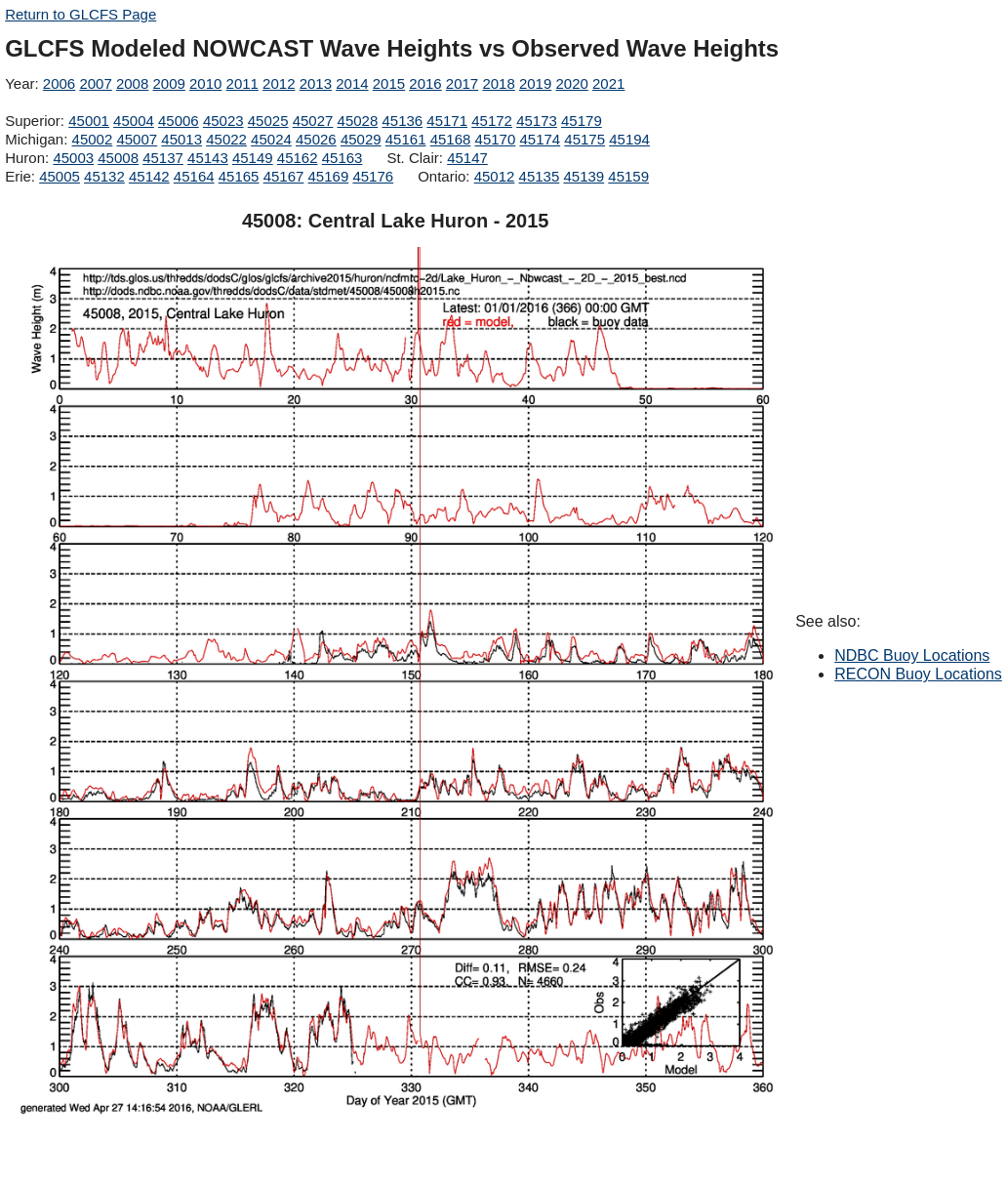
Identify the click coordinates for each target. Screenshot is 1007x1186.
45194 (629, 139)
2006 (59, 83)
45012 (494, 176)
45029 (361, 139)
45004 (133, 120)
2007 (95, 83)
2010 (205, 83)
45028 (358, 120)
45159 (628, 176)
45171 (446, 120)
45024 (271, 139)
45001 (88, 120)
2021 (608, 83)
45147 (467, 157)
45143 (207, 157)
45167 (283, 176)
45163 (342, 157)
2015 (389, 83)
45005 (59, 176)
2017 (462, 83)
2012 (278, 83)
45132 (104, 176)
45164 (194, 176)
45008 (118, 157)
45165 (239, 176)
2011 (242, 83)
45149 (252, 157)
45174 (539, 139)
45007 (136, 139)
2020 (571, 83)
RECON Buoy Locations (918, 674)
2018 (498, 83)
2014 (352, 83)
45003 (73, 157)
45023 (223, 120)
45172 (491, 120)
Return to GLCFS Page (80, 14)
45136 (402, 120)
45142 (149, 176)
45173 (536, 120)
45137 (162, 157)
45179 (581, 120)
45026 (316, 139)
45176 (372, 176)
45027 (313, 120)
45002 (92, 139)
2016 (425, 83)
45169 (328, 176)
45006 (178, 120)
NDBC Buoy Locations (911, 655)
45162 (297, 157)
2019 (535, 83)
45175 (584, 139)
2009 (168, 83)
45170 (495, 139)
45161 (405, 139)
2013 (316, 83)
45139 (583, 176)
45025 (268, 120)
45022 (226, 139)
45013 (181, 139)
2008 (132, 83)
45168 (450, 139)
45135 (539, 176)
